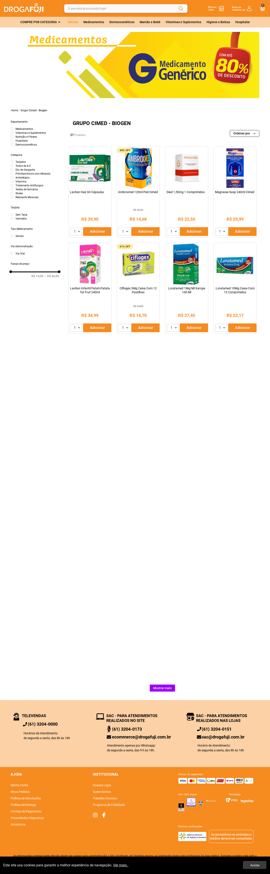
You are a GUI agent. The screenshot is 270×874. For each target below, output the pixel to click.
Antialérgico (22, 177)
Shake (19, 193)
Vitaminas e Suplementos (30, 132)
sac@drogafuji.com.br (223, 737)
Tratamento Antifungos (29, 185)
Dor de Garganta (25, 169)
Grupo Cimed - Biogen (34, 110)
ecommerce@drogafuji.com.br (141, 737)
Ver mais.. (120, 865)
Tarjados (20, 161)
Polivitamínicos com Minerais (32, 173)
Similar (19, 236)
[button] (35, 122)
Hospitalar (21, 140)
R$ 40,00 (51, 276)
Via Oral (20, 253)
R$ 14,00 (37, 276)
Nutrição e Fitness (26, 136)
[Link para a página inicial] (15, 110)
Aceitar (255, 865)
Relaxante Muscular (27, 197)
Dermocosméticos (26, 144)
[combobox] (125, 8)
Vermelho (21, 218)
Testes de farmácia (26, 189)
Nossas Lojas (212, 8)
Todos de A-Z (23, 165)
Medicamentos (24, 128)
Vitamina (20, 181)
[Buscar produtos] (181, 8)
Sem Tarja (21, 214)
